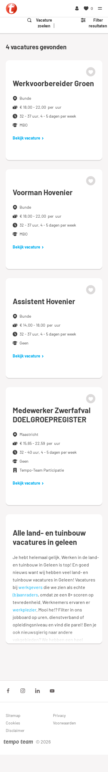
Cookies (13, 722)
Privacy (59, 715)
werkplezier (24, 609)
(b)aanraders (25, 594)
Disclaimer (15, 730)
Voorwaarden (64, 722)
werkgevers (30, 587)
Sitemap (13, 715)
